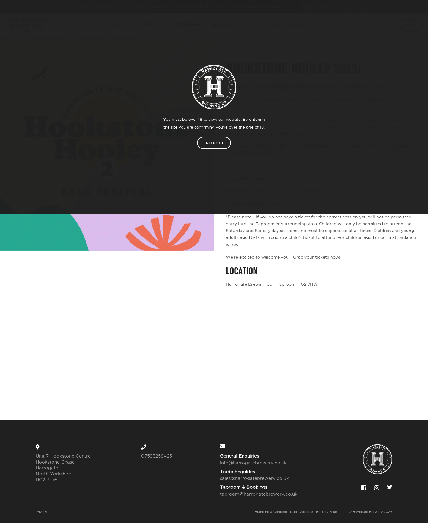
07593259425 (156, 455)
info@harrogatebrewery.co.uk (253, 462)
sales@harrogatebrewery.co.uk (254, 478)
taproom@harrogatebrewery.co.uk (255, 494)
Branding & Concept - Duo (276, 511)
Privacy (41, 511)
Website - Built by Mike (318, 511)
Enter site (214, 143)
